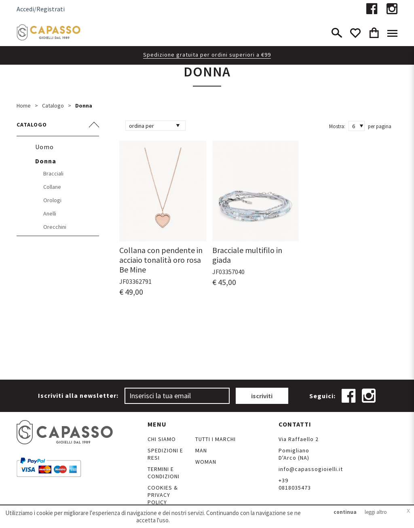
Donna (83, 105)
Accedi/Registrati (41, 9)
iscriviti (261, 396)
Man (201, 450)
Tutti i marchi (215, 439)
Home (24, 105)
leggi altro (376, 512)
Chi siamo (162, 439)
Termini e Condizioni (164, 472)
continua (345, 512)
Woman (205, 461)
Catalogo (53, 105)
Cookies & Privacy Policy (163, 495)
